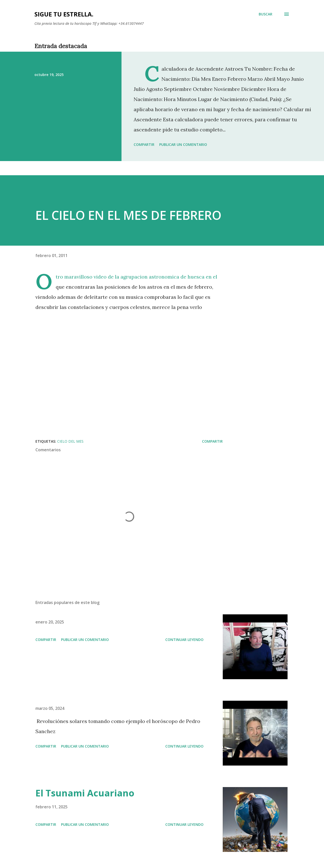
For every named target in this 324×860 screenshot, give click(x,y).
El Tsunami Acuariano (84, 793)
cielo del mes (70, 441)
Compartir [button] (144, 144)
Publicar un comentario (183, 144)
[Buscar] (265, 14)
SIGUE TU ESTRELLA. (63, 14)
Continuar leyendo (184, 639)
